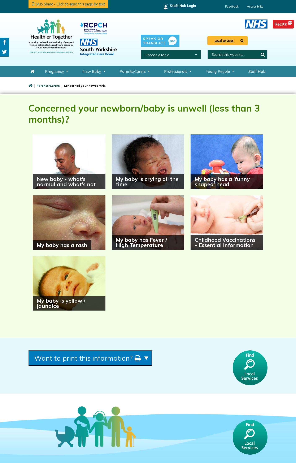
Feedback (232, 6)
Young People (218, 71)
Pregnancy (54, 71)
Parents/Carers (133, 71)
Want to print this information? (87, 358)
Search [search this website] (262, 54)
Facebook (4, 42)
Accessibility (255, 6)
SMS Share (70, 4)
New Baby (92, 71)
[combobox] (171, 54)
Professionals (175, 71)
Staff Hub (256, 71)
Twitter (4, 52)
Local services (223, 40)
